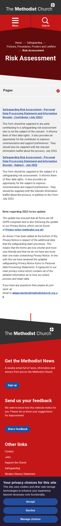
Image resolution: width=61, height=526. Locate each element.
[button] (15, 20)
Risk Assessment (33, 50)
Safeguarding (34, 42)
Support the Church (15, 462)
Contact (9, 451)
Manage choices (30, 519)
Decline (30, 510)
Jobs (8, 457)
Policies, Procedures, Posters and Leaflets (31, 46)
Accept (30, 501)
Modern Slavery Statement (20, 473)
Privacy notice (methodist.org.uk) (24, 229)
